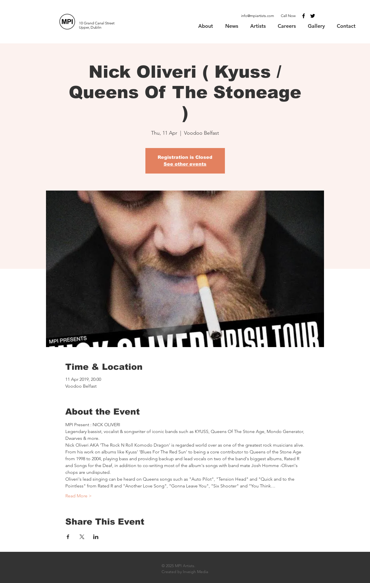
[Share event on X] (82, 537)
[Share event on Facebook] (68, 537)
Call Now (288, 16)
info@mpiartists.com (257, 16)
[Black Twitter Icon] (313, 16)
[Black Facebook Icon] (303, 16)
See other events (185, 164)
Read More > (78, 495)
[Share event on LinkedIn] (96, 537)
